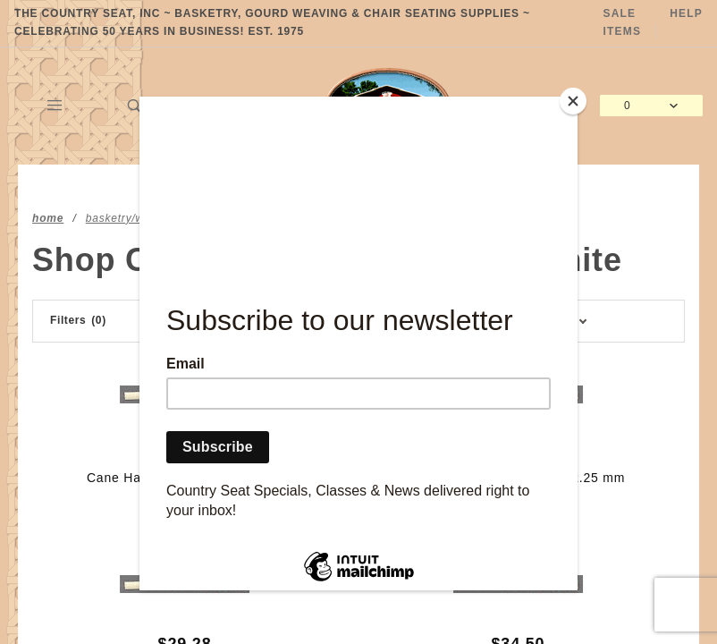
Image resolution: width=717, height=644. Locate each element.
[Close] (573, 101)
